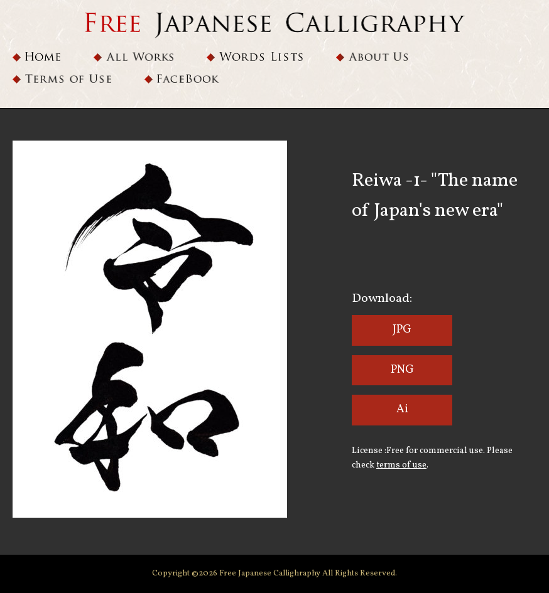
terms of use (401, 465)
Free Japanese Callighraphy (270, 573)
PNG (402, 370)
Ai (402, 409)
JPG (402, 330)
